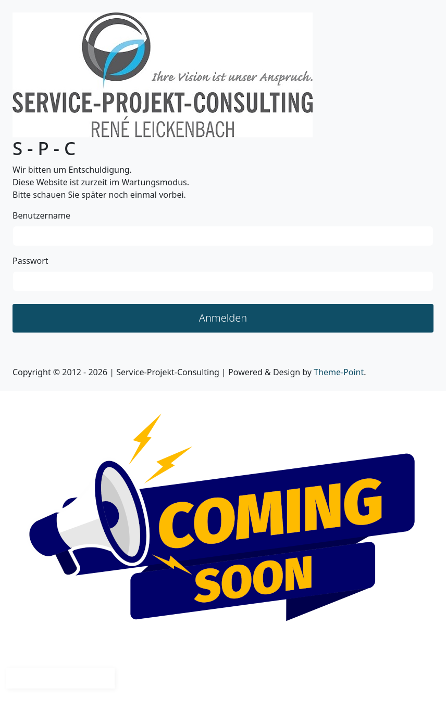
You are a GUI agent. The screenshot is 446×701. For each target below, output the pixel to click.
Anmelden (223, 318)
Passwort (30, 260)
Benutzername (41, 215)
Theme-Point (339, 372)
